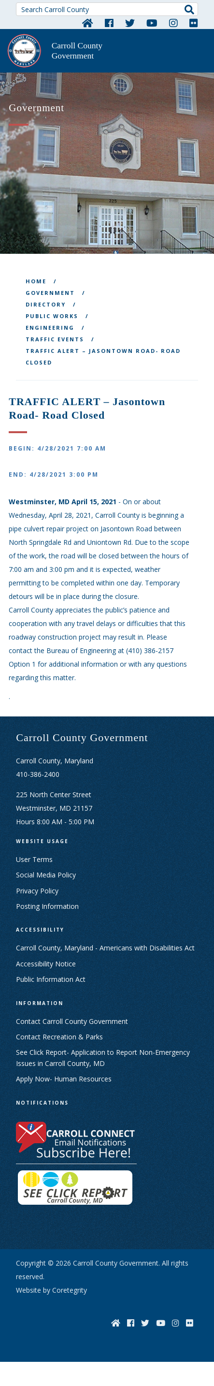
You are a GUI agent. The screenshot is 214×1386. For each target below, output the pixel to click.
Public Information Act (51, 979)
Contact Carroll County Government (72, 1021)
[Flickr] (193, 22)
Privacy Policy (37, 890)
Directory (46, 304)
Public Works (52, 316)
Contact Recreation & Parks (59, 1036)
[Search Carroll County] (107, 9)
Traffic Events (55, 339)
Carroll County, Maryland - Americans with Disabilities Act (105, 947)
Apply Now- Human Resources (64, 1078)
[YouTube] (151, 22)
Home (36, 281)
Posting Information (47, 906)
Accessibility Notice (46, 963)
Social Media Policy (46, 874)
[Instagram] (173, 22)
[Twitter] (130, 22)
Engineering (50, 327)
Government (50, 292)
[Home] (87, 22)
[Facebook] (109, 22)
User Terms (34, 859)
